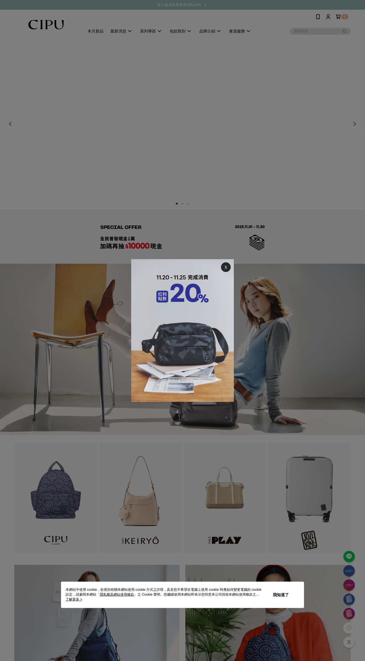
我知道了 (281, 595)
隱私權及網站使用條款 (117, 594)
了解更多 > (74, 599)
